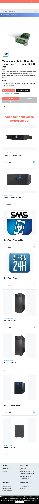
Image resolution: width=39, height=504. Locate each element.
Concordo (19, 502)
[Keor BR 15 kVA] (19, 302)
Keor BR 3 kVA (9, 448)
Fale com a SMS (13, 1)
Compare (33, 1)
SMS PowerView (10, 278)
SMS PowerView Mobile (13, 240)
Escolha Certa (5, 485)
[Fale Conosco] (36, 500)
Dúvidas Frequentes (6, 488)
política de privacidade (23, 500)
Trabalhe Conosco (24, 486)
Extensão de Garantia (7, 490)
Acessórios (15, 20)
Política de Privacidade (25, 476)
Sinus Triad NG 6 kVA (12, 198)
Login (5, 1)
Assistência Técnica (6, 486)
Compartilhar (7, 93)
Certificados (23, 469)
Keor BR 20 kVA (10, 363)
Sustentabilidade (24, 475)
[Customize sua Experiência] (19, 15)
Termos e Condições (25, 478)
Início (5, 20)
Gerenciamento (8, 237)
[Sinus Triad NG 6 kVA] (19, 180)
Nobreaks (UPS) (6, 468)
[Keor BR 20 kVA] (19, 345)
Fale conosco (5, 491)
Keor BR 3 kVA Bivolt (12, 405)
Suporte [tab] (10, 101)
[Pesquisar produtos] (18, 11)
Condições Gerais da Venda (27, 473)
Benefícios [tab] (10, 98)
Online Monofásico (8, 153)
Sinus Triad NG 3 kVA (12, 155)
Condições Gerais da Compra (27, 471)
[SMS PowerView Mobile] (19, 222)
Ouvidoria (22, 488)
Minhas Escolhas (24, 1)
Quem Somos (23, 468)
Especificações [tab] (27, 98)
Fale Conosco (23, 485)
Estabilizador (5, 469)
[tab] (5, 54)
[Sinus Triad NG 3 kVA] (19, 137)
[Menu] (36, 6)
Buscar (36, 11)
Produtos (10, 20)
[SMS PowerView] (19, 263)
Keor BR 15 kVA (10, 320)
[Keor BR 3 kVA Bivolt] (19, 387)
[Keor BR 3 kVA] (19, 430)
